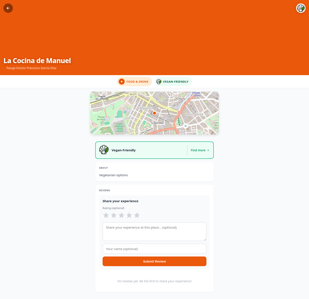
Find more (200, 150)
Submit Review (154, 261)
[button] (154, 113)
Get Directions (198, 127)
